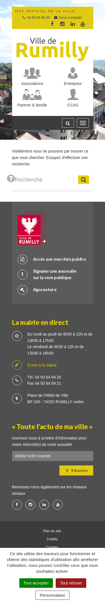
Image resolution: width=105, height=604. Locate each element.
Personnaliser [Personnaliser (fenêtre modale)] (53, 595)
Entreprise (73, 83)
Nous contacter (67, 18)
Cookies (52, 547)
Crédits (52, 539)
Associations (32, 83)
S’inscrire (77, 470)
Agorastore (37, 289)
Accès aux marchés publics (52, 259)
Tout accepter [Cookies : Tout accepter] (36, 583)
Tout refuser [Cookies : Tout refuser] (71, 583)
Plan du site (52, 531)
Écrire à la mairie (34, 365)
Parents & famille (32, 105)
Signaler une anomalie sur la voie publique (47, 274)
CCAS (72, 105)
